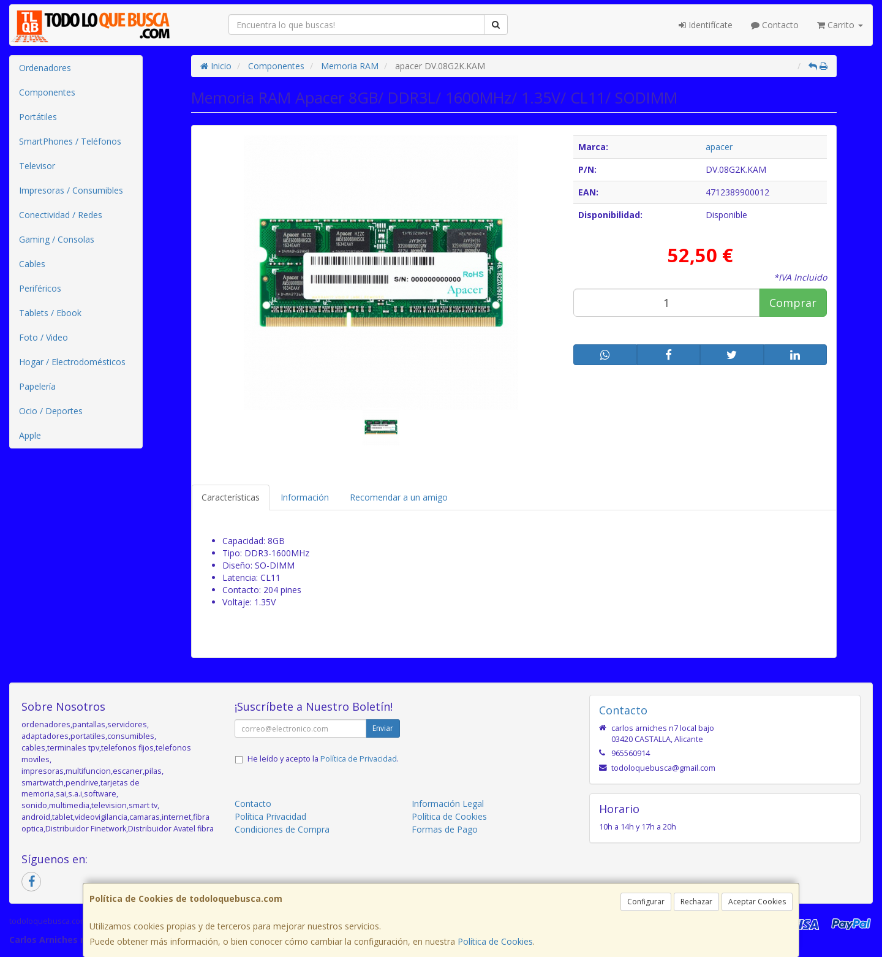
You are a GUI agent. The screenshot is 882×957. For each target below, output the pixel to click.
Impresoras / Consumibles (71, 190)
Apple (30, 435)
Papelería (37, 386)
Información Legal (448, 803)
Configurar (646, 901)
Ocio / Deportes (51, 411)
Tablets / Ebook (50, 313)
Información (305, 497)
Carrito (840, 25)
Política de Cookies (495, 941)
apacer (719, 147)
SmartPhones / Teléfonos (70, 141)
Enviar (382, 728)
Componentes (47, 92)
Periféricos (40, 288)
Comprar (792, 302)
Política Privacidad (270, 816)
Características (231, 497)
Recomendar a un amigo (399, 497)
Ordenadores (45, 68)
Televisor (37, 166)
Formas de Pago (445, 829)
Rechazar (696, 901)
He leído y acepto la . (323, 759)
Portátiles (38, 117)
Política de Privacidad (358, 759)
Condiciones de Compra (282, 829)
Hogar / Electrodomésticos (72, 362)
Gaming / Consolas (56, 239)
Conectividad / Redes (60, 215)
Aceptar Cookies (757, 901)
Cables (32, 264)
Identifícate (706, 25)
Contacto (775, 25)
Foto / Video (43, 337)
